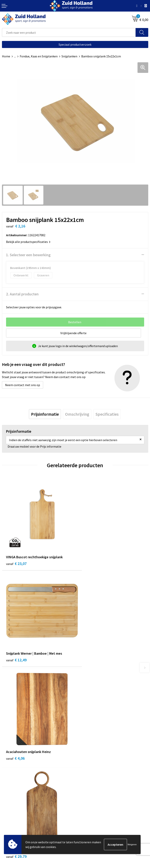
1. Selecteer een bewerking (28, 254)
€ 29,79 (89, 647)
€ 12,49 (89, 556)
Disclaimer (9, 818)
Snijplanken (69, 56)
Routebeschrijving (89, 734)
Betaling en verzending (92, 728)
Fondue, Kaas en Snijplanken (39, 56)
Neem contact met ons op (22, 385)
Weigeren (132, 844)
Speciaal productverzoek (75, 44)
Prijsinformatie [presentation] (45, 414)
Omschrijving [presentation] (77, 414)
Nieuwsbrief (85, 722)
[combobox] (69, 32)
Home (6, 56)
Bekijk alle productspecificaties (28, 242)
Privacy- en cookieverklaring (21, 812)
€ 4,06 (15, 647)
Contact (82, 716)
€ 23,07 (16, 556)
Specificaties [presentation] (107, 414)
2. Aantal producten (22, 293)
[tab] (45, 414)
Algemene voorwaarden (18, 806)
